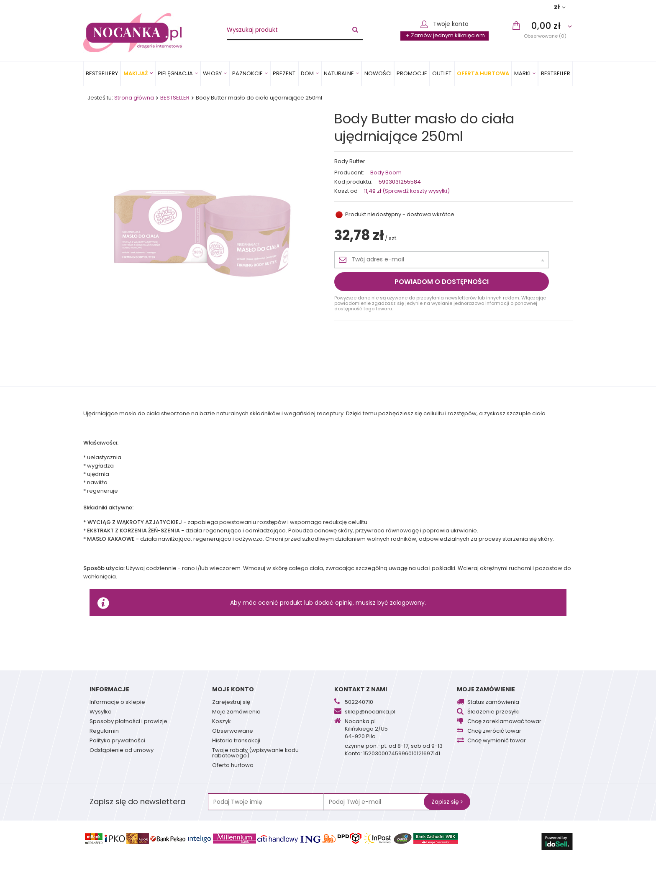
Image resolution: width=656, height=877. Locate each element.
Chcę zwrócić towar (494, 731)
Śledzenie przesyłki (493, 712)
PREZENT (284, 73)
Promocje (412, 73)
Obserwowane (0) (545, 36)
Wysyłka (101, 712)
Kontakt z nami (360, 689)
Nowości (378, 73)
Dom (307, 73)
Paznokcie (247, 73)
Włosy (212, 73)
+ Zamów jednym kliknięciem (445, 35)
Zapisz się (447, 802)
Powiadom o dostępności (442, 281)
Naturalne (339, 73)
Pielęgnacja (175, 73)
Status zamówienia (493, 702)
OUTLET (441, 73)
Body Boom (386, 172)
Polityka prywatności (117, 741)
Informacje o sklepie (117, 702)
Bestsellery (102, 73)
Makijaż (135, 73)
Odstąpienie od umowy (122, 750)
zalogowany (407, 602)
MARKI (522, 73)
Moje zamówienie (486, 689)
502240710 (359, 702)
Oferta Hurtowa (483, 73)
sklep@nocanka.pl (370, 712)
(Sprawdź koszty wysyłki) (415, 191)
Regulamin (104, 731)
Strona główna (134, 98)
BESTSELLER (555, 73)
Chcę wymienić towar (496, 741)
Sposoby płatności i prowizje (128, 721)
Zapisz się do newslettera (137, 801)
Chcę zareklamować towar (504, 721)
